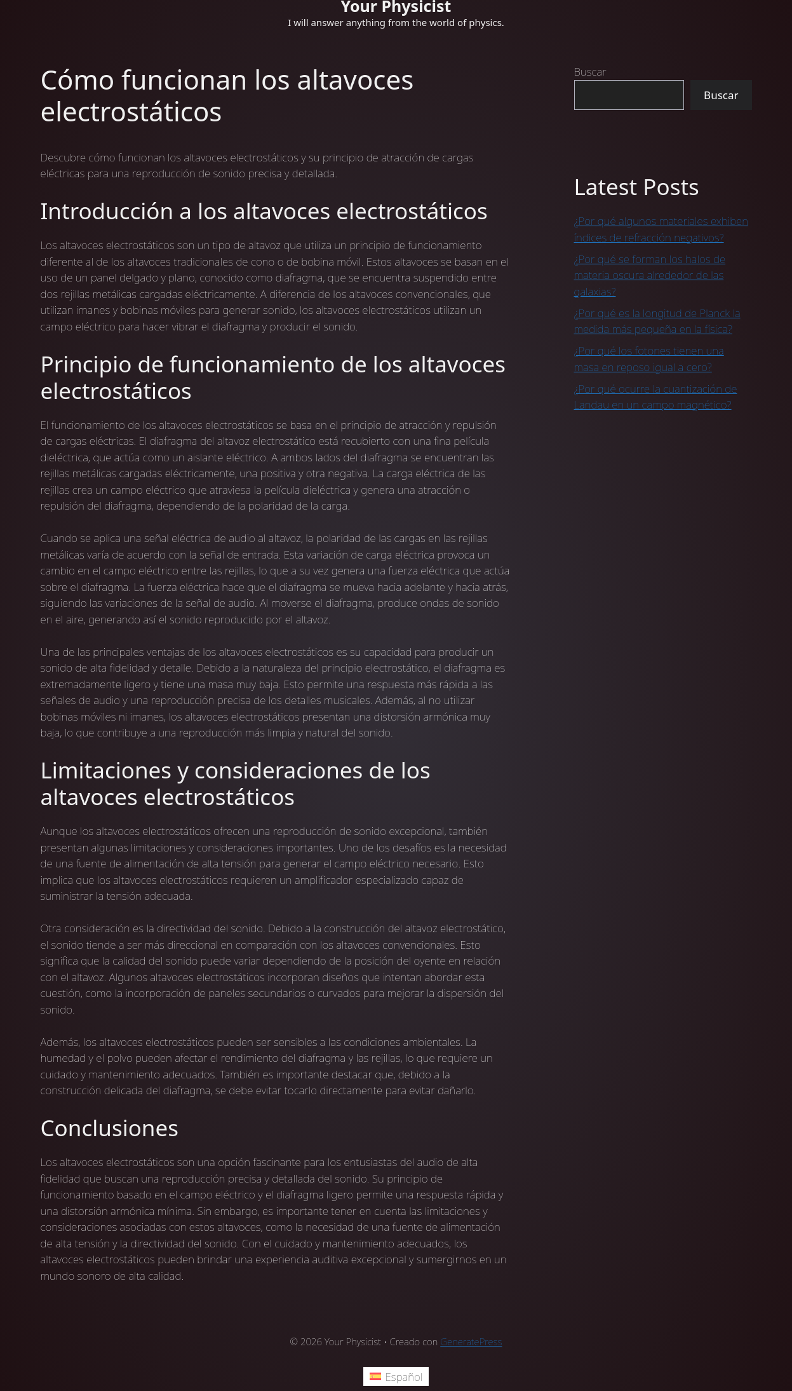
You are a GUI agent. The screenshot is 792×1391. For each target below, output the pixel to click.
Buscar (590, 71)
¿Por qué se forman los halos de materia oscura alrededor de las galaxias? (650, 275)
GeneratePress (471, 1341)
